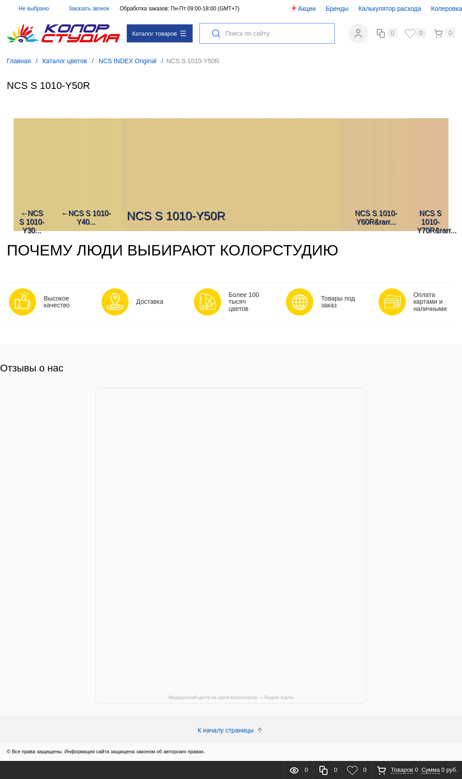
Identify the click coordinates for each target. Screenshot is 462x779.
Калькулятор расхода (389, 8)
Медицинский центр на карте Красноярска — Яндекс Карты (231, 697)
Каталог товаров (159, 33)
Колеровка (446, 8)
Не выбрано (28, 8)
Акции (303, 8)
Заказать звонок (89, 8)
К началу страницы (231, 730)
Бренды (337, 8)
